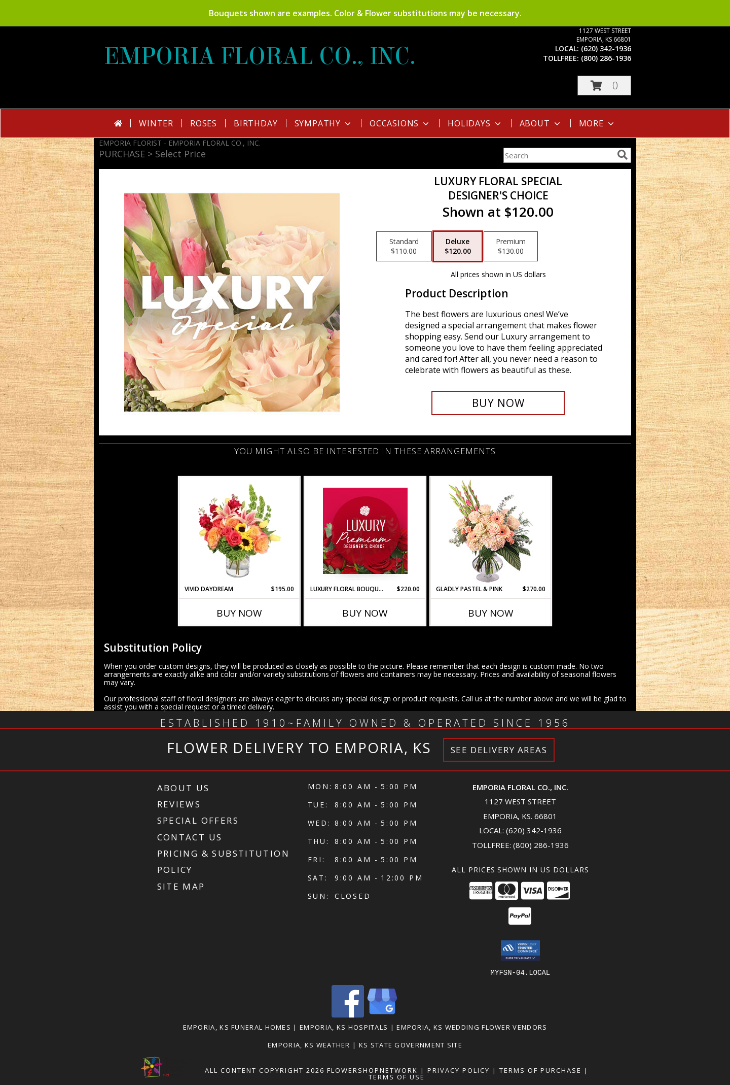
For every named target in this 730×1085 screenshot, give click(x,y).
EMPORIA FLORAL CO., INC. (260, 56)
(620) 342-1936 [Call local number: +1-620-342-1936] (606, 48)
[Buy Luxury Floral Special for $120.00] (498, 403)
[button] (604, 85)
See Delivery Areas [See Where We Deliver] (499, 750)
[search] (622, 154)
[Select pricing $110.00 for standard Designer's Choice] (404, 246)
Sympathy (324, 123)
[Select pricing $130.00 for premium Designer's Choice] (510, 246)
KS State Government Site (410, 1044)
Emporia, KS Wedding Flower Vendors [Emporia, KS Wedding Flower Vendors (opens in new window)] (471, 1026)
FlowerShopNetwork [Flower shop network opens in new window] (372, 1069)
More (597, 123)
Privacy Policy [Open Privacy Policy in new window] (458, 1069)
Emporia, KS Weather (309, 1044)
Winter (156, 123)
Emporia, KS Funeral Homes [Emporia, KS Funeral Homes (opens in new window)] (237, 1026)
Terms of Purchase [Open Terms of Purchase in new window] (540, 1069)
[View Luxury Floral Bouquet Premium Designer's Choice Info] (365, 531)
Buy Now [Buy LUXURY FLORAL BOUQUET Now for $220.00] (365, 613)
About (541, 123)
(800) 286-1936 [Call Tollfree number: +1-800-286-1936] (541, 845)
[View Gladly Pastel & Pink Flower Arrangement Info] (491, 531)
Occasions (400, 123)
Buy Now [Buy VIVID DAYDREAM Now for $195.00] (239, 613)
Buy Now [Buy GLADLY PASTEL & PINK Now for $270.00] (491, 613)
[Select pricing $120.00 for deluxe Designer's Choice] (458, 246)
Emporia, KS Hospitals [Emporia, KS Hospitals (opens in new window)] (344, 1026)
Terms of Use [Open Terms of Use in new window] (397, 1076)
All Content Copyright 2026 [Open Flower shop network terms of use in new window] (264, 1069)
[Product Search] (558, 155)
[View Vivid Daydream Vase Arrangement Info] (239, 531)
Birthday (255, 123)
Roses (203, 123)
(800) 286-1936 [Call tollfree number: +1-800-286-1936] (606, 58)
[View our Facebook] (348, 1014)
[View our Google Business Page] (382, 1014)
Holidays (475, 123)
